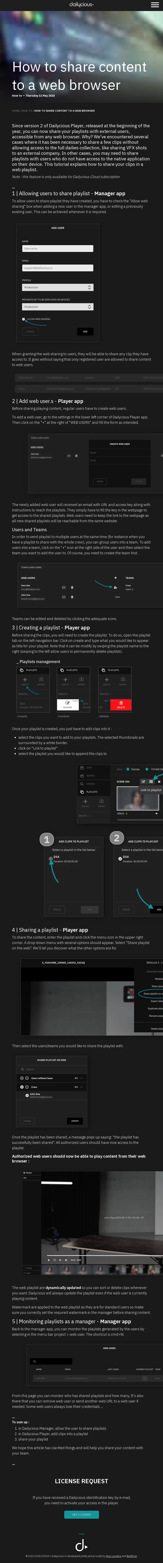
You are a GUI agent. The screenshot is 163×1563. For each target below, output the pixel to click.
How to (27, 110)
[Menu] (155, 5)
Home (16, 110)
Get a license (81, 1514)
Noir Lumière (113, 1556)
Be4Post (132, 1556)
